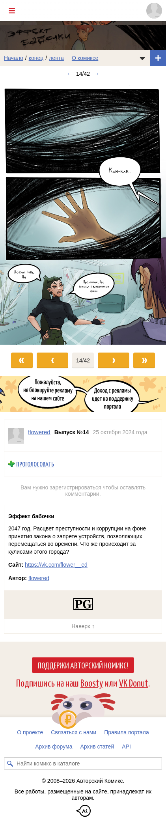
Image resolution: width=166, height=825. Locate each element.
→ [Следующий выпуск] (96, 74)
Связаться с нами (73, 732)
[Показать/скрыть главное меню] (11, 10)
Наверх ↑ (82, 626)
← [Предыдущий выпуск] (69, 74)
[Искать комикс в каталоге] (9, 763)
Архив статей (97, 746)
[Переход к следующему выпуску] (83, 213)
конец (36, 58)
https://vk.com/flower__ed (56, 565)
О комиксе (85, 58)
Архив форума (53, 746)
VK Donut (133, 682)
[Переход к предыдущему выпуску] (20, 213)
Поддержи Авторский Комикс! (83, 665)
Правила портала (126, 732)
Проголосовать (35, 464)
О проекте (30, 732)
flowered (38, 578)
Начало (13, 58)
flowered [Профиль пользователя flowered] (39, 432)
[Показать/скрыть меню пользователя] (154, 10)
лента (56, 58)
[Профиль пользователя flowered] (16, 436)
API (126, 746)
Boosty (91, 682)
